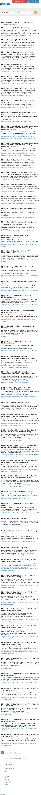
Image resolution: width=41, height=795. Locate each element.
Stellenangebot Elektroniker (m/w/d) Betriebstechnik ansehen (16, 47)
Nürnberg (7, 777)
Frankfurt (7, 776)
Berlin (6, 770)
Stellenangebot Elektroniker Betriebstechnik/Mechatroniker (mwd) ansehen (19, 290)
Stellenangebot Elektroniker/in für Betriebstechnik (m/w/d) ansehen (17, 191)
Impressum (3, 794)
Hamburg (7, 771)
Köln (6, 760)
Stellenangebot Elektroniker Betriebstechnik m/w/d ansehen (16, 498)
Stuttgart (7, 779)
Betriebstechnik (9, 766)
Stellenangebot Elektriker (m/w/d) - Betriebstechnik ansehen (16, 35)
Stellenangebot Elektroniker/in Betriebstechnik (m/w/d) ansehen (17, 409)
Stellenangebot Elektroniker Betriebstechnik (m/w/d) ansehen (16, 555)
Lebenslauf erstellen (33, 1)
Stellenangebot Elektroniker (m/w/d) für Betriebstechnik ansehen (17, 121)
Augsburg (7, 781)
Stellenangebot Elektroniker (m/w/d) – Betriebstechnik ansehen (16, 179)
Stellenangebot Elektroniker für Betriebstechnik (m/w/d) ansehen (17, 59)
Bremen (7, 782)
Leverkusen (8, 762)
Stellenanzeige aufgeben (19, 1)
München (7, 773)
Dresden (7, 784)
